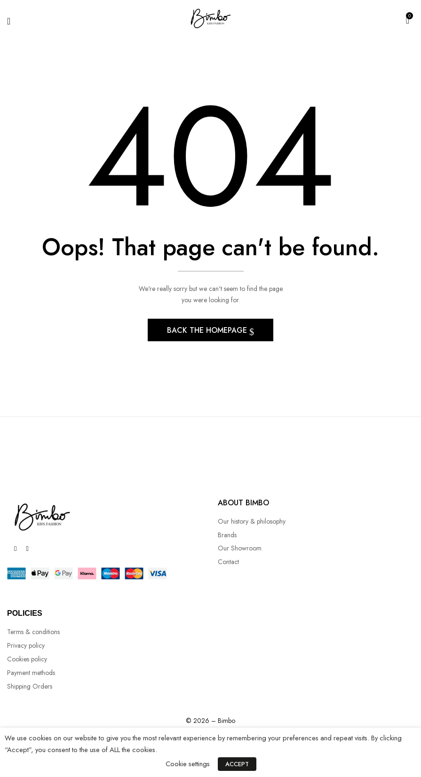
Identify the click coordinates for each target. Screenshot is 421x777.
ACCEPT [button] (237, 765)
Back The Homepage (208, 331)
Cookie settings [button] (189, 765)
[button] (407, 19)
